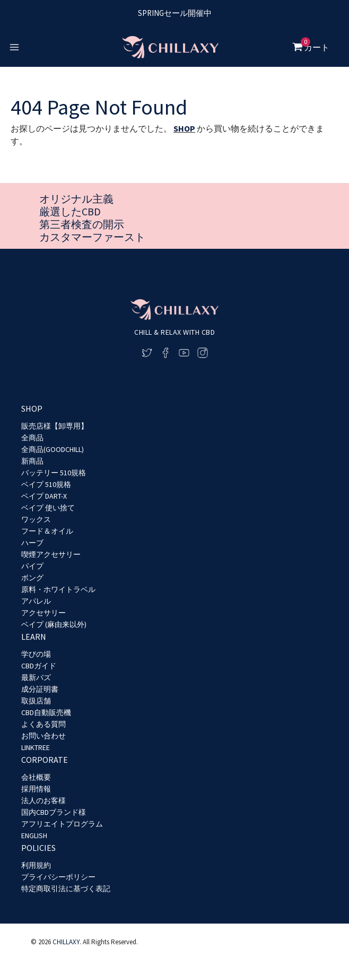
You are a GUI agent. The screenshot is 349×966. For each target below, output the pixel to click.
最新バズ (36, 677)
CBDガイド (38, 666)
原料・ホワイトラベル (58, 589)
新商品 (32, 461)
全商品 (32, 437)
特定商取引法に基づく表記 (65, 888)
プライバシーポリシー (58, 877)
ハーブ (32, 542)
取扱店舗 (36, 701)
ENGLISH (34, 835)
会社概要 (36, 777)
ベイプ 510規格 (46, 484)
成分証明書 (39, 689)
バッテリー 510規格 (53, 472)
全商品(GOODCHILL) (52, 449)
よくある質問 (43, 724)
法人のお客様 (43, 800)
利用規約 (36, 865)
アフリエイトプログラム (62, 824)
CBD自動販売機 (46, 712)
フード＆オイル (47, 531)
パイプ (32, 566)
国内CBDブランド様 (53, 812)
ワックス (36, 519)
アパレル (36, 601)
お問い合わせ (43, 736)
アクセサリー (43, 612)
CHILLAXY (66, 941)
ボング (32, 577)
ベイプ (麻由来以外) (53, 624)
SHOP (184, 128)
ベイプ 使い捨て (48, 507)
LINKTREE (35, 747)
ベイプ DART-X (44, 496)
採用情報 (36, 789)
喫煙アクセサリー (51, 554)
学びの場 (36, 654)
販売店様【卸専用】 (54, 426)
